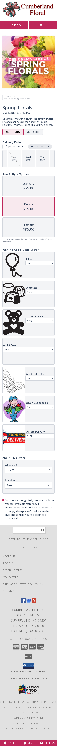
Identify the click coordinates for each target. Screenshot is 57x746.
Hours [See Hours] (47, 743)
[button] (28, 666)
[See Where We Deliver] (28, 547)
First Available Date (40, 146)
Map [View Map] (29, 743)
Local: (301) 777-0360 (28, 626)
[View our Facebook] (23, 602)
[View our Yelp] (34, 602)
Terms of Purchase (37, 728)
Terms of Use (28, 733)
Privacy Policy (15, 728)
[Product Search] (29, 530)
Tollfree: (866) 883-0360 (28, 631)
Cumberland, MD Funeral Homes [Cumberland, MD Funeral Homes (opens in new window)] (19, 702)
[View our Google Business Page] (28, 602)
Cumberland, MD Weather (28, 717)
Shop (14, 24)
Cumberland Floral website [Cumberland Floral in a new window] (29, 678)
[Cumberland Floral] (28, 16)
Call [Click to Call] (9, 743)
